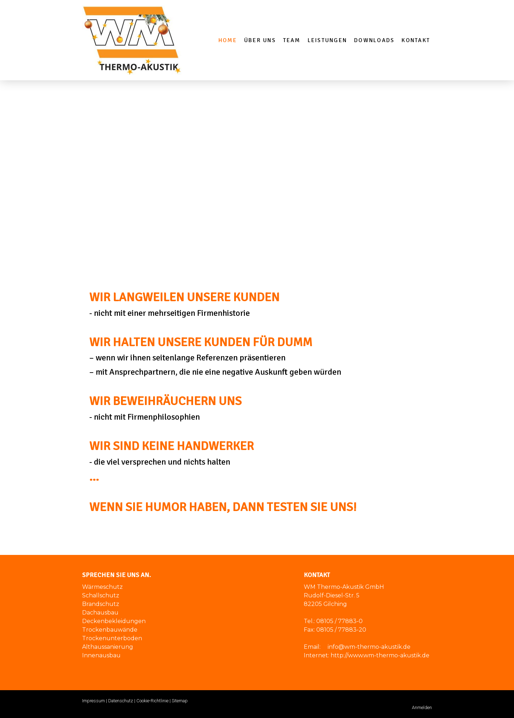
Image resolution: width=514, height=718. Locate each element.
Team (292, 40)
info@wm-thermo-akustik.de (369, 646)
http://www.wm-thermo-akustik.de (380, 655)
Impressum (93, 700)
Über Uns (260, 40)
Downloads (374, 40)
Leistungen (327, 40)
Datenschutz (120, 700)
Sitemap (180, 700)
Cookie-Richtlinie (152, 700)
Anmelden (422, 707)
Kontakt (416, 40)
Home (227, 40)
